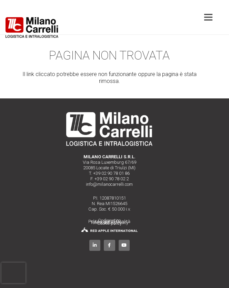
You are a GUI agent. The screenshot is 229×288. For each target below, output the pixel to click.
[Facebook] (109, 245)
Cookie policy (109, 223)
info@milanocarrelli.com (109, 184)
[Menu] (208, 17)
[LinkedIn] (95, 245)
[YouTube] (124, 245)
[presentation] (13, 273)
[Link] (32, 27)
